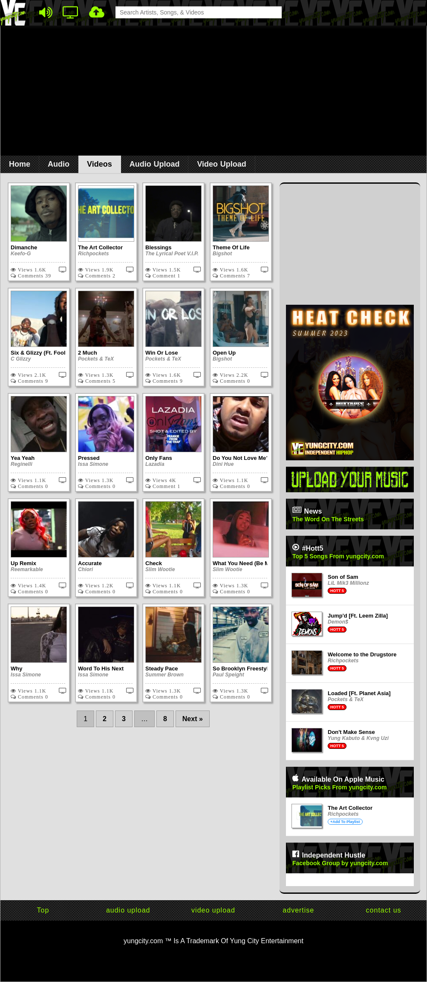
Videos (99, 164)
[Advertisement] (213, 94)
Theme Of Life (231, 247)
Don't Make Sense (351, 732)
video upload (213, 910)
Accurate (90, 563)
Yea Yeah (23, 458)
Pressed (89, 458)
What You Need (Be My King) (250, 563)
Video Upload (221, 164)
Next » (192, 718)
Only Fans (158, 458)
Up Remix (23, 563)
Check (153, 563)
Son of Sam (343, 577)
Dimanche (24, 247)
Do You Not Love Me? (241, 458)
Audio (58, 164)
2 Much (87, 352)
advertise (298, 910)
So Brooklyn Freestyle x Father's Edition (266, 668)
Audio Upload (155, 164)
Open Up (224, 352)
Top (43, 910)
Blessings (158, 247)
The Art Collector (100, 247)
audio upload (128, 910)
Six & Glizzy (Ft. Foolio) (41, 352)
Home (19, 164)
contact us (383, 910)
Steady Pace (161, 668)
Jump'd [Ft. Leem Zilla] (358, 615)
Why (16, 668)
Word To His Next (101, 668)
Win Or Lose (161, 352)
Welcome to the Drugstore (362, 654)
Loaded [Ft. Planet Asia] (359, 693)
